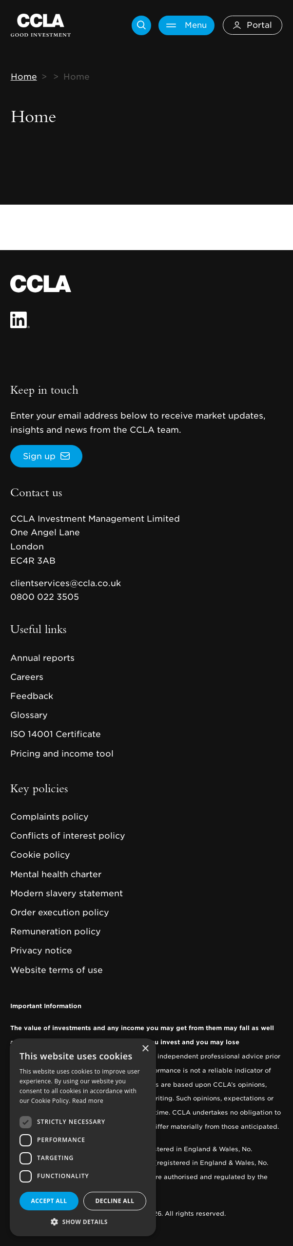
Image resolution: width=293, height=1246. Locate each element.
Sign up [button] (39, 456)
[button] (83, 1221)
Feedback (31, 696)
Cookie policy (40, 855)
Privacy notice (41, 950)
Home (24, 77)
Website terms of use (56, 970)
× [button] (145, 1049)
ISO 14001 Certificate (55, 734)
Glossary (29, 715)
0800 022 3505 (44, 597)
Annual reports (42, 658)
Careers (26, 677)
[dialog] (83, 1137)
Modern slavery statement (66, 893)
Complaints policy (49, 817)
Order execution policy (59, 912)
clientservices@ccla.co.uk (65, 583)
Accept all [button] (49, 1201)
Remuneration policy (55, 931)
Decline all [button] (115, 1201)
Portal (252, 25)
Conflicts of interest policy (67, 836)
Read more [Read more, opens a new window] (87, 1101)
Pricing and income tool (62, 754)
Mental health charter (55, 874)
